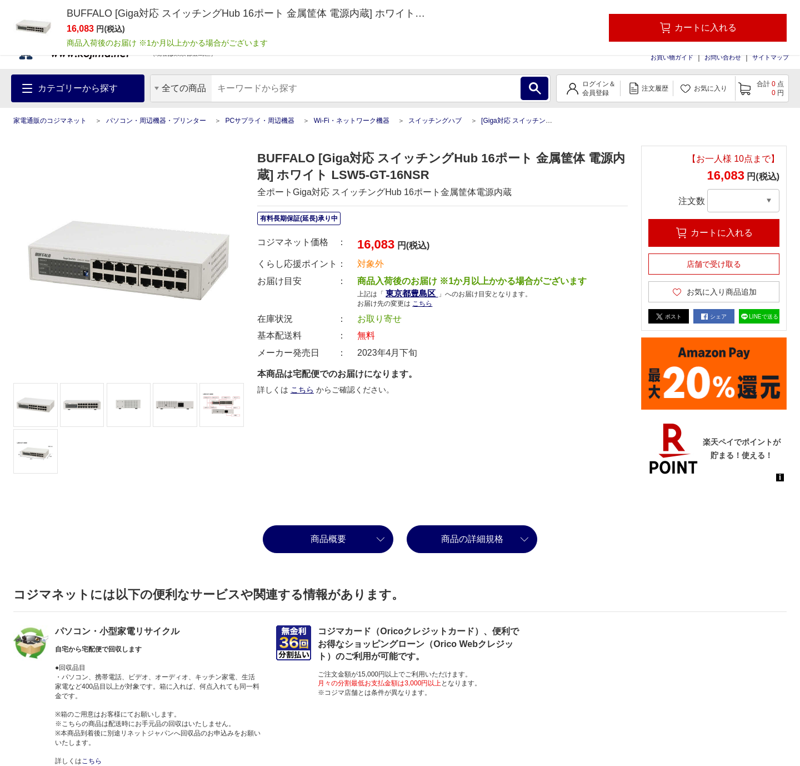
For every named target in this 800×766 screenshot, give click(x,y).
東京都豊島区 (412, 293)
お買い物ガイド (672, 57)
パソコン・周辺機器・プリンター (156, 121)
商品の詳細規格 (472, 539)
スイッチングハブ (435, 121)
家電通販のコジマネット (50, 121)
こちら (422, 303)
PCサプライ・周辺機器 (259, 121)
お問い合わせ (722, 57)
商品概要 (328, 539)
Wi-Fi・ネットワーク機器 (351, 121)
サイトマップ (770, 57)
